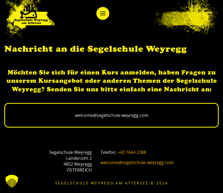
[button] (102, 13)
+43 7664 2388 (132, 152)
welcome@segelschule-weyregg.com (137, 162)
